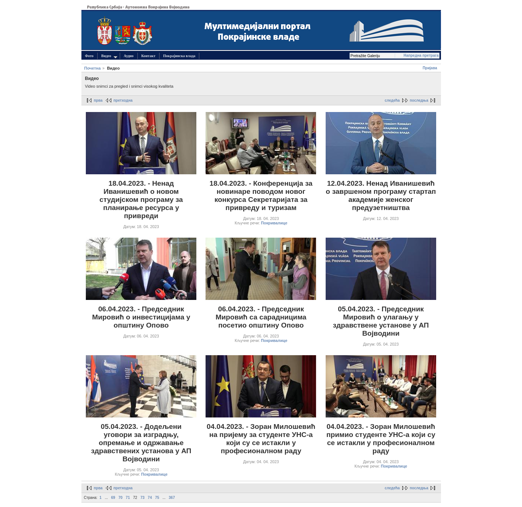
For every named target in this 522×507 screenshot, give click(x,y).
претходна (123, 100)
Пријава (430, 68)
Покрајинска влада (179, 56)
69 (113, 498)
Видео (109, 56)
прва (98, 100)
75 (157, 498)
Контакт (148, 56)
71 (128, 498)
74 (150, 498)
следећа (392, 100)
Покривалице (274, 223)
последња (419, 100)
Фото (89, 56)
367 (172, 498)
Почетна (92, 68)
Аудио (129, 56)
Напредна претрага (420, 55)
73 (142, 498)
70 (120, 498)
